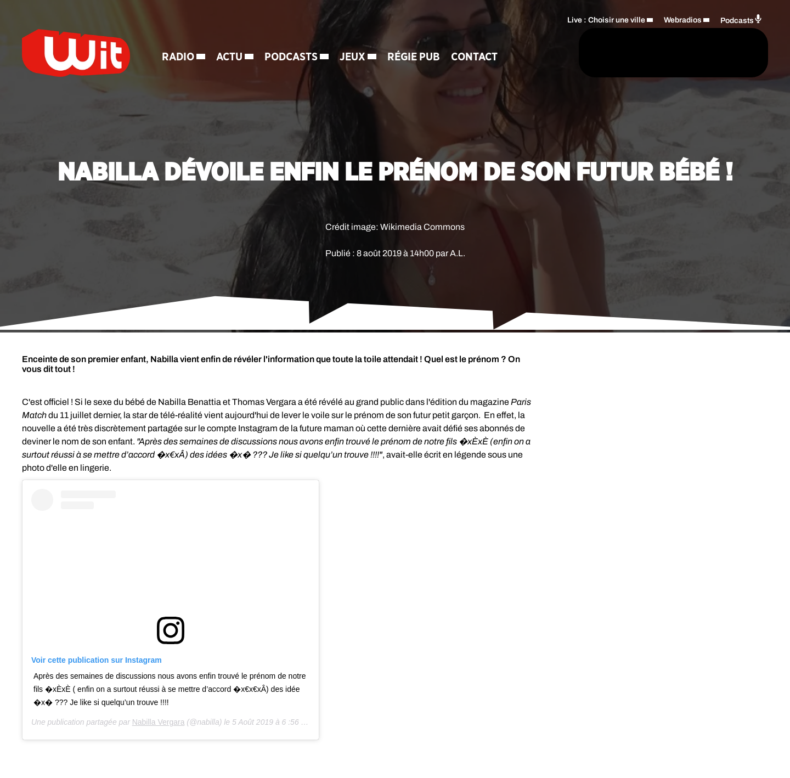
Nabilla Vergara (158, 722)
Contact (476, 57)
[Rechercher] (531, 53)
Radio (179, 57)
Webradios (683, 19)
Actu (231, 57)
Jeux (354, 57)
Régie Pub (415, 57)
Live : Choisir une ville (606, 19)
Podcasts (292, 57)
